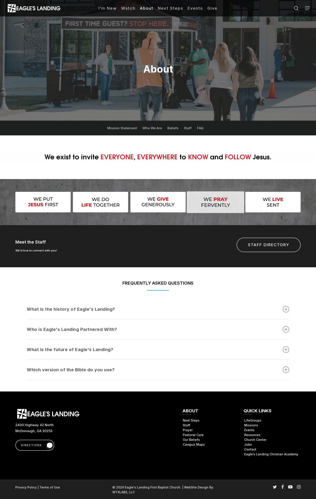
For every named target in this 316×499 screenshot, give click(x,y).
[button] (307, 8)
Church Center (255, 440)
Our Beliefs (191, 440)
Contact (250, 449)
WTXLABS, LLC (123, 492)
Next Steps (191, 420)
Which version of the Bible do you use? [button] (158, 369)
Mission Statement (122, 128)
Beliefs (172, 128)
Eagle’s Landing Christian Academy (271, 454)
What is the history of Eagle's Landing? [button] (158, 309)
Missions (251, 425)
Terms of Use (50, 487)
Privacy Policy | (27, 487)
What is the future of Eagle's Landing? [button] (158, 349)
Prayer (188, 430)
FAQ (200, 128)
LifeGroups (252, 420)
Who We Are (152, 128)
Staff (188, 128)
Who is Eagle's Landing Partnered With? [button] (158, 329)
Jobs (248, 444)
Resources (252, 435)
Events (249, 430)
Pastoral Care (193, 435)
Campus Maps (194, 444)
